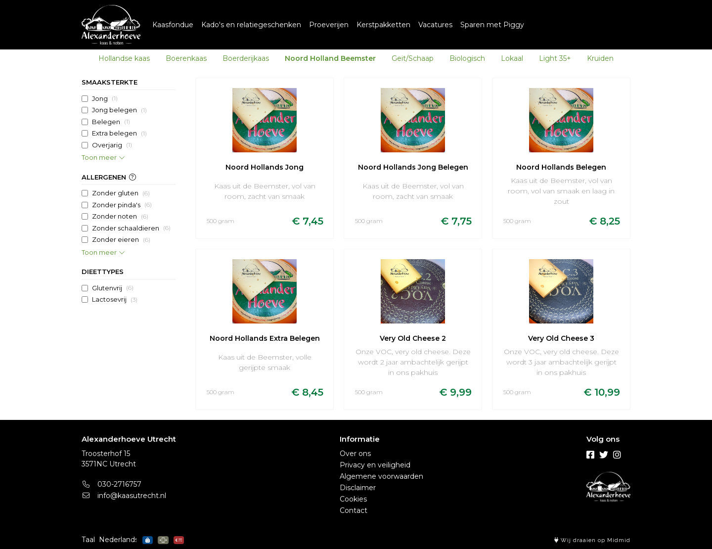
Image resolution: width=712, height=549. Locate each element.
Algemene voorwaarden (381, 476)
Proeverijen (329, 24)
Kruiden (600, 58)
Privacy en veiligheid (375, 464)
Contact (353, 510)
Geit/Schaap (413, 58)
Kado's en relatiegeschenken (251, 24)
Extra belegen (119, 133)
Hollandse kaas (124, 58)
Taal (88, 539)
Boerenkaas (186, 58)
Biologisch (467, 58)
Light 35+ (555, 58)
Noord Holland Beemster (330, 58)
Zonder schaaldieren (131, 228)
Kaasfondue (172, 24)
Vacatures (435, 24)
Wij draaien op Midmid (592, 540)
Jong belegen (119, 110)
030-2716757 (111, 484)
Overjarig (112, 144)
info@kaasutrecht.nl (124, 495)
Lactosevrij (114, 299)
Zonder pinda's (122, 204)
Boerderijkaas (245, 58)
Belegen (111, 121)
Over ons (355, 453)
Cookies (353, 499)
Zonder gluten (121, 193)
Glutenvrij (113, 287)
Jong (105, 98)
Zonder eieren (121, 239)
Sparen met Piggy (492, 24)
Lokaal (512, 58)
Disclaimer (358, 487)
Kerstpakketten (383, 24)
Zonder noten (120, 216)
